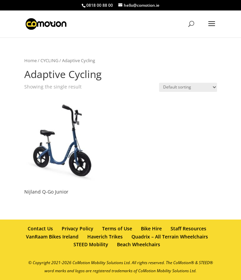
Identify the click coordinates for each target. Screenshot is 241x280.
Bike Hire (151, 228)
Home (30, 60)
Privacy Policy (77, 228)
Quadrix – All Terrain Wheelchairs (169, 236)
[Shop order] (188, 87)
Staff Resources (188, 228)
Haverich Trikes (105, 236)
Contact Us (40, 228)
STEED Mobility (90, 244)
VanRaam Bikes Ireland (52, 236)
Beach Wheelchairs (138, 244)
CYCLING (49, 60)
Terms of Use (117, 228)
